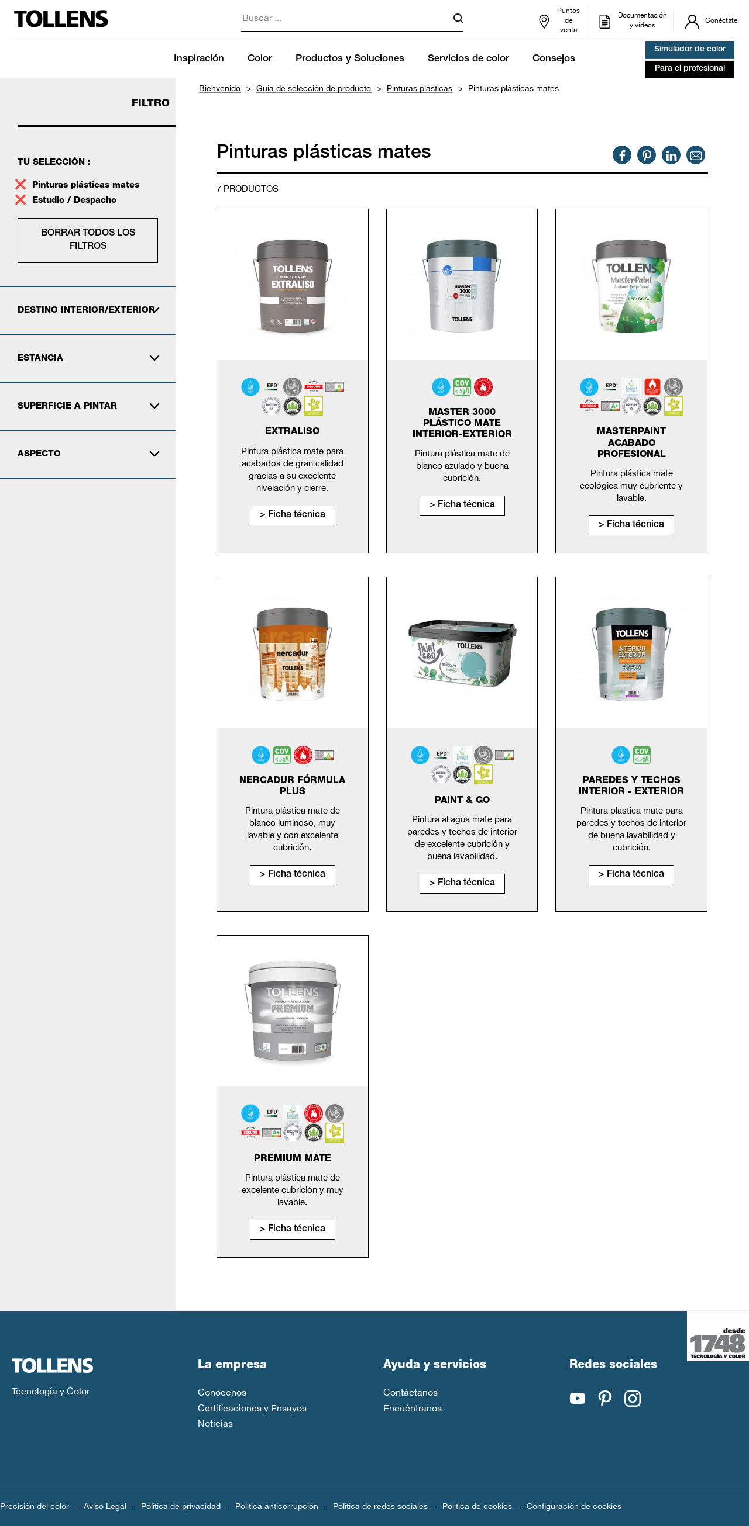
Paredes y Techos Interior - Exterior (631, 787)
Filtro (151, 104)
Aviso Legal (105, 1506)
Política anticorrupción (276, 1506)
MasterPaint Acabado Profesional (631, 443)
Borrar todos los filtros (88, 240)
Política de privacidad (181, 1506)
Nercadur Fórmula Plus (292, 787)
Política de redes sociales (380, 1506)
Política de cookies (477, 1506)
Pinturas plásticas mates (85, 185)
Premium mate (292, 1159)
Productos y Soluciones (350, 59)
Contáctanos (410, 1392)
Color (260, 59)
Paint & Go (462, 801)
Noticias (215, 1423)
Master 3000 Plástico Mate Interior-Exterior (462, 424)
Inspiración (199, 59)
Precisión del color (34, 1506)
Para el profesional (690, 69)
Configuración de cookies (574, 1506)
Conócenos (222, 1392)
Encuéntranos (412, 1408)
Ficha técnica (296, 515)
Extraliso (292, 432)
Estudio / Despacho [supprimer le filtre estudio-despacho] (75, 200)
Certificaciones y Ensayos (252, 1408)
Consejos (553, 59)
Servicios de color (468, 59)
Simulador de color (690, 50)
